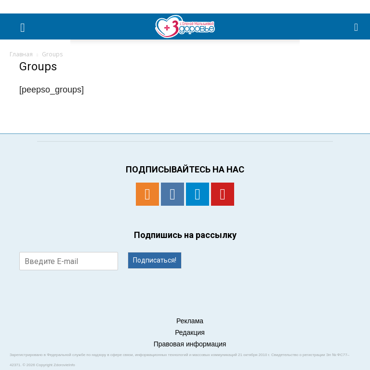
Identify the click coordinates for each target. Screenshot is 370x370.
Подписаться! (154, 260)
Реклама (189, 321)
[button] (356, 26)
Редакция (190, 332)
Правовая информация (190, 344)
